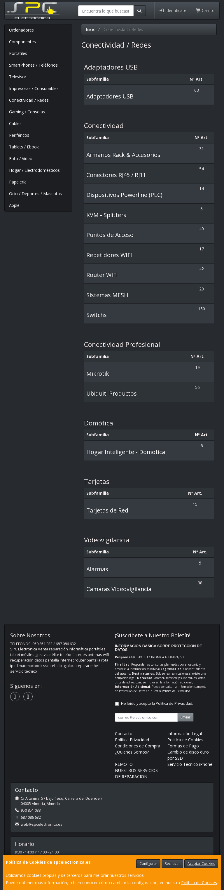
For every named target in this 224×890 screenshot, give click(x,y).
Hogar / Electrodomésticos (34, 170)
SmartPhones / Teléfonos (33, 65)
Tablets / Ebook (24, 147)
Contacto (123, 733)
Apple (14, 205)
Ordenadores (21, 30)
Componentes (22, 41)
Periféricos (19, 135)
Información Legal (184, 733)
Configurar (148, 863)
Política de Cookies (199, 882)
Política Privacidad (132, 739)
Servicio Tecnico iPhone (189, 764)
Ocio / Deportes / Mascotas (35, 193)
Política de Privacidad (176, 691)
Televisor (17, 76)
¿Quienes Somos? (132, 752)
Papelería (18, 182)
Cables (15, 123)
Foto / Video (20, 158)
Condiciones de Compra (137, 746)
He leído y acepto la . (157, 703)
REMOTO (124, 764)
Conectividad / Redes (29, 100)
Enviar (185, 717)
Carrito (205, 10)
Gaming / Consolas (27, 112)
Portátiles (18, 53)
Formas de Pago (183, 746)
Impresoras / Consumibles (34, 88)
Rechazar (172, 863)
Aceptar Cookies (201, 863)
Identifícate (172, 10)
